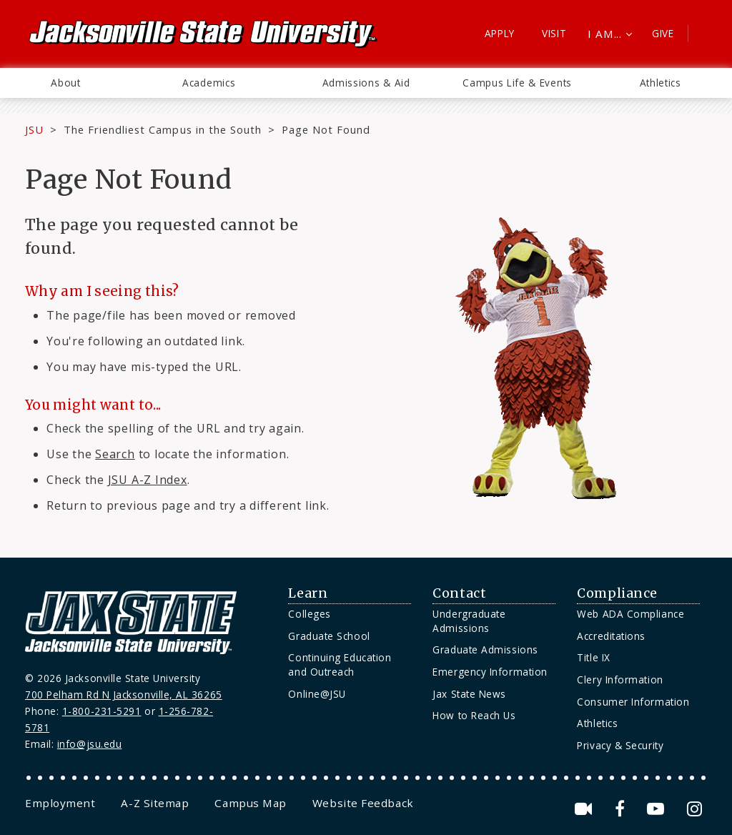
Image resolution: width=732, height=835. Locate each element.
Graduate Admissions (485, 649)
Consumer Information (633, 701)
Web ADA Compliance (630, 614)
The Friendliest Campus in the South (163, 129)
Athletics (660, 82)
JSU (34, 129)
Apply (500, 33)
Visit (554, 33)
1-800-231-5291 (102, 711)
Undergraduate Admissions (468, 621)
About (65, 82)
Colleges (309, 614)
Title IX (593, 657)
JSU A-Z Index (147, 480)
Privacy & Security (620, 745)
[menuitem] (66, 83)
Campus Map (250, 803)
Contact (459, 593)
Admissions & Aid (366, 82)
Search (115, 454)
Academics (208, 82)
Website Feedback (363, 803)
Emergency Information (489, 671)
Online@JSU (316, 694)
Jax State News (469, 694)
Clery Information (620, 679)
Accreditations (611, 636)
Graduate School (329, 636)
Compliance (617, 593)
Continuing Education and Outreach (339, 664)
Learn (307, 593)
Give (663, 33)
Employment (60, 803)
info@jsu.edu (89, 744)
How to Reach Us (473, 715)
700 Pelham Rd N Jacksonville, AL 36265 (123, 694)
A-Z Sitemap (155, 803)
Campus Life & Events (517, 82)
